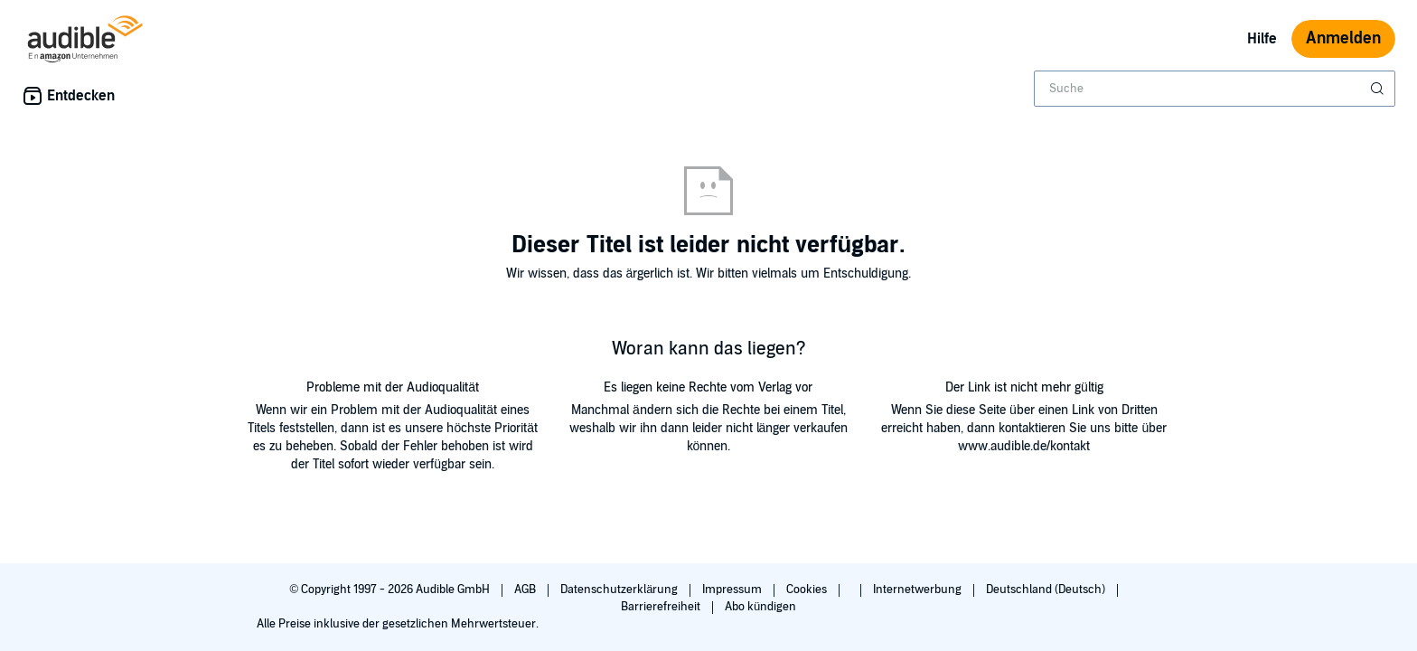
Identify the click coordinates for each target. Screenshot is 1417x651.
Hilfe (1262, 39)
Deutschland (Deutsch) (1047, 589)
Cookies (808, 589)
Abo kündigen (760, 606)
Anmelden (1343, 38)
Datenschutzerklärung (620, 589)
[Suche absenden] (1379, 89)
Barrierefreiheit (662, 606)
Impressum (733, 589)
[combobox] (1214, 89)
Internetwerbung (918, 589)
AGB (526, 589)
